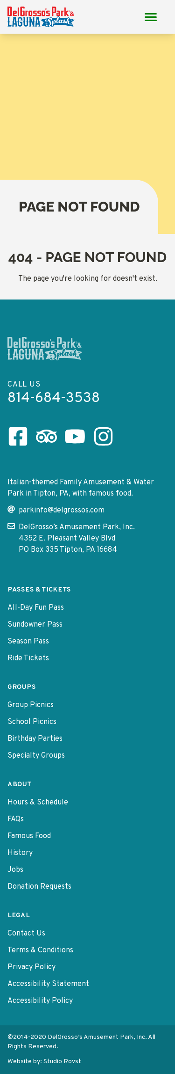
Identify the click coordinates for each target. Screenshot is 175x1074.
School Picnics (31, 722)
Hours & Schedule (37, 802)
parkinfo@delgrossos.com (56, 510)
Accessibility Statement (48, 984)
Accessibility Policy (40, 1001)
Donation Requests (39, 886)
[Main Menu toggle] (150, 16)
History (20, 853)
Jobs (15, 870)
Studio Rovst (62, 1062)
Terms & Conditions (40, 950)
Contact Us (26, 933)
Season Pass (28, 641)
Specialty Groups (36, 755)
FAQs (15, 819)
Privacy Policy (31, 967)
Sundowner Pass (35, 624)
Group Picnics (30, 705)
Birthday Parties (35, 739)
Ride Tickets (28, 658)
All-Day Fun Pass (35, 608)
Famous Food (29, 836)
